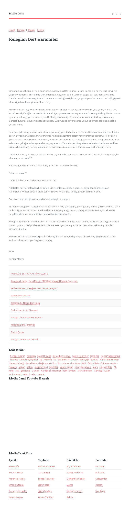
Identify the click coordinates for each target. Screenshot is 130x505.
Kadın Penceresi (46, 466)
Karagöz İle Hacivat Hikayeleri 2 (27, 317)
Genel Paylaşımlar (28, 359)
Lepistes (75, 363)
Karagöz (94, 355)
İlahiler (70, 497)
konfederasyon (83, 366)
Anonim (48, 359)
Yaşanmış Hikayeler (68, 359)
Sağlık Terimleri (74, 490)
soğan (22, 366)
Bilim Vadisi (43, 484)
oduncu (66, 363)
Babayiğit (84, 359)
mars (95, 366)
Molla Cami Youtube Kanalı (29, 378)
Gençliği (98, 370)
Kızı (54, 363)
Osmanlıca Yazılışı (76, 478)
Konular (21, 29)
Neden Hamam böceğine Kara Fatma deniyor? (34, 288)
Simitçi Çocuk (17, 332)
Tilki (17, 370)
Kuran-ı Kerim (16, 472)
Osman (35, 370)
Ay (41, 359)
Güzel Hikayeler (80, 355)
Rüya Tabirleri (74, 466)
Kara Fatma (32, 363)
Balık (90, 363)
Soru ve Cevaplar (18, 490)
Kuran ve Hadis (17, 478)
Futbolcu (105, 363)
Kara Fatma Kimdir (109, 359)
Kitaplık (31, 29)
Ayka (113, 363)
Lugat (70, 484)
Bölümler (100, 472)
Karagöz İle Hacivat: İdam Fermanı (58, 370)
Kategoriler (101, 478)
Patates (13, 366)
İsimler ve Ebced (75, 472)
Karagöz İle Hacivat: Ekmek (24, 339)
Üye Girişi (100, 490)
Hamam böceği (16, 363)
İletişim (40, 29)
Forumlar (100, 466)
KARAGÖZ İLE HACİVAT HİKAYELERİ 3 (29, 273)
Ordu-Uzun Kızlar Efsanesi (24, 310)
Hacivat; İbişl (106, 366)
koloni (30, 366)
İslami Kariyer (16, 497)
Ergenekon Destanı (20, 295)
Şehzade (25, 370)
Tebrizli (26, 374)
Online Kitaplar (16, 484)
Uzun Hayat (44, 472)
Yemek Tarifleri (45, 497)
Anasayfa (14, 466)
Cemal (41, 374)
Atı (115, 366)
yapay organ (66, 366)
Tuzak (107, 370)
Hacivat (14, 359)
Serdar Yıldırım (17, 355)
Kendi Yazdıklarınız (110, 355)
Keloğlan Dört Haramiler (23, 324)
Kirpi (11, 370)
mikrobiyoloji (41, 366)
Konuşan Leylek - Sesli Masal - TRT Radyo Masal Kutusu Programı (44, 280)
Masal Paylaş (44, 355)
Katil (84, 363)
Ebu (34, 374)
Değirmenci (45, 363)
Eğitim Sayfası (45, 490)
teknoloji (53, 366)
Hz (54, 359)
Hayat (12, 29)
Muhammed (15, 374)
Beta (96, 363)
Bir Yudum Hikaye (62, 355)
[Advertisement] (53, 67)
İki (59, 363)
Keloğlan (31, 355)
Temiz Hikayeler (46, 478)
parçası (94, 359)
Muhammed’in (85, 370)
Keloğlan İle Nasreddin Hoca (25, 302)
